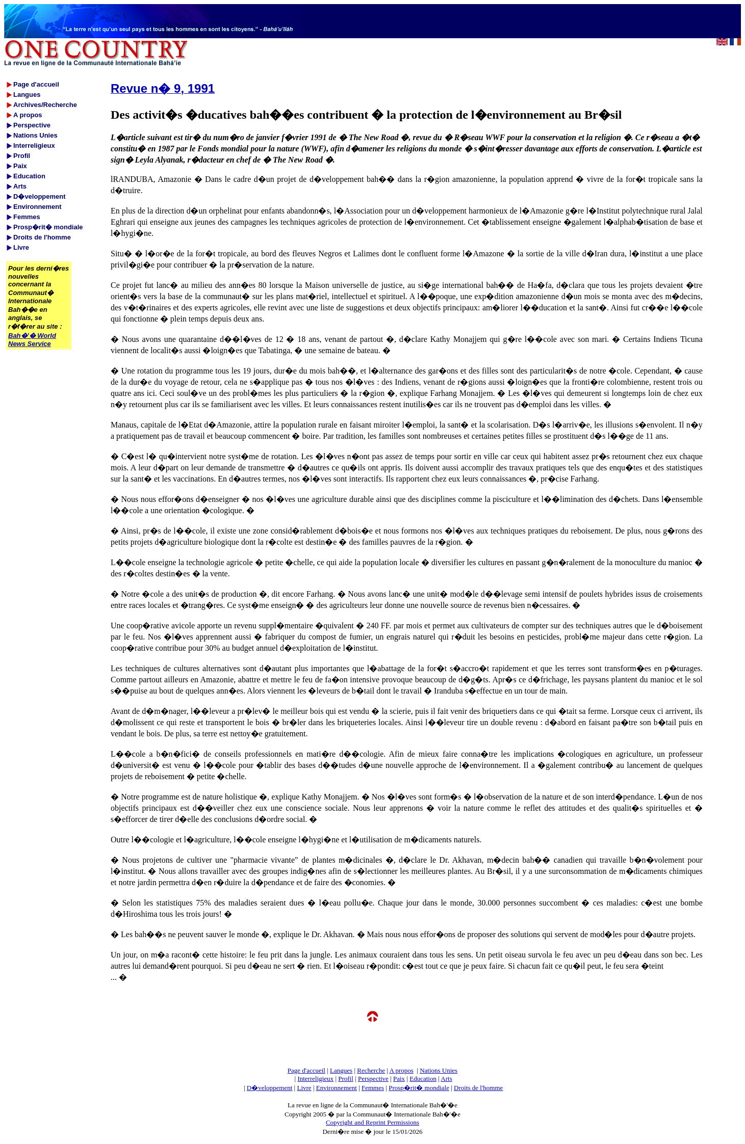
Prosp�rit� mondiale (419, 1088)
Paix (399, 1078)
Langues (341, 1070)
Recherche (371, 1070)
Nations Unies (438, 1070)
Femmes (373, 1088)
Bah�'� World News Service (32, 340)
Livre (304, 1088)
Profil (345, 1078)
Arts (446, 1078)
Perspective (373, 1078)
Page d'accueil (306, 1070)
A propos (401, 1070)
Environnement (336, 1088)
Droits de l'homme (478, 1088)
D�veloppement (270, 1088)
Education (422, 1078)
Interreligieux (315, 1078)
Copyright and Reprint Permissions (372, 1122)
